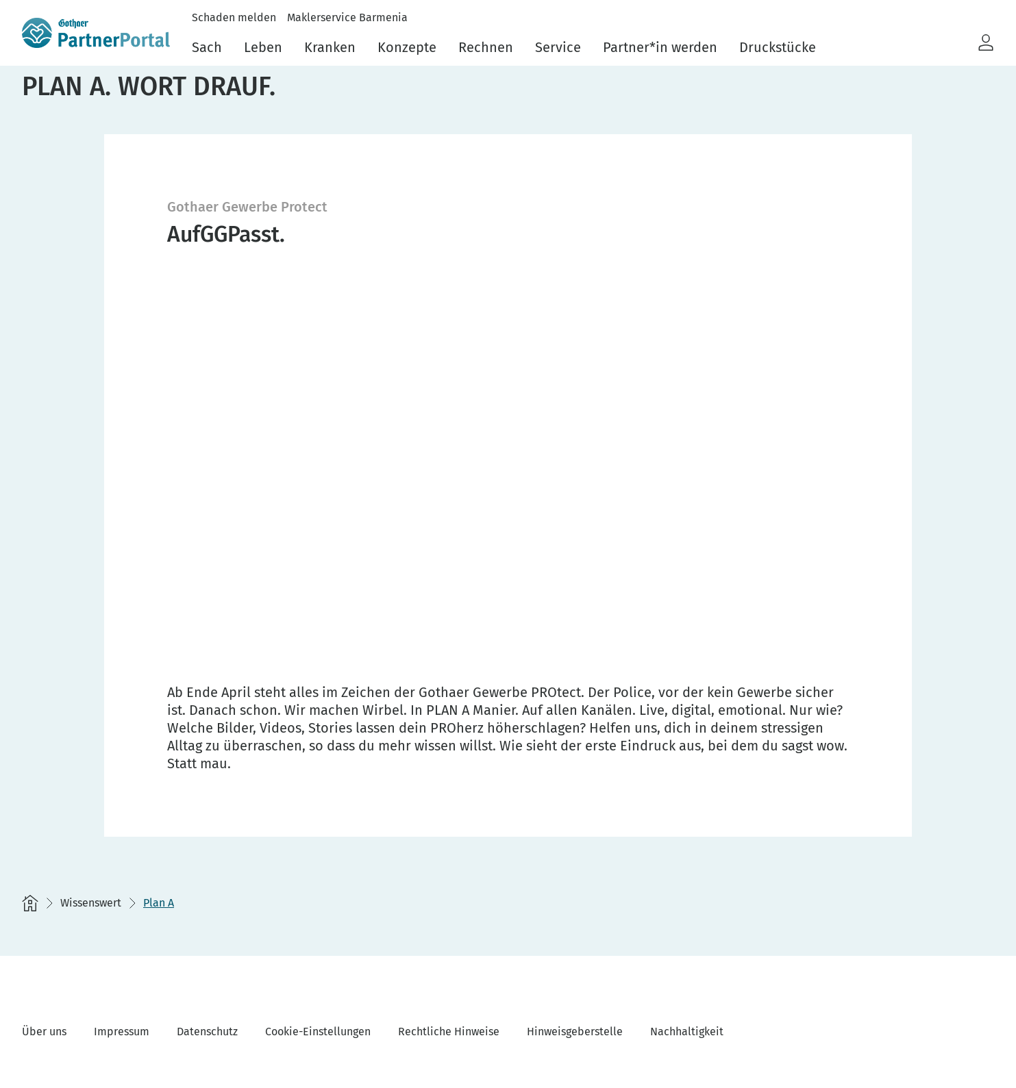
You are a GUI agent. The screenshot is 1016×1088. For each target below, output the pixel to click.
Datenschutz (207, 1031)
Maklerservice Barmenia (347, 17)
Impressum (121, 1031)
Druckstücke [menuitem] (777, 47)
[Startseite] (30, 903)
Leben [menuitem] (263, 47)
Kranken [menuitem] (330, 47)
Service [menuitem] (558, 47)
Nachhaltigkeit (686, 1031)
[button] (986, 43)
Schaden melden (234, 17)
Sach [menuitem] (207, 47)
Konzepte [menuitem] (406, 47)
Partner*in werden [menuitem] (660, 47)
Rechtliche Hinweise (448, 1031)
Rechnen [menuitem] (485, 47)
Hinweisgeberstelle (575, 1031)
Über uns (44, 1031)
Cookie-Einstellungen (318, 1031)
